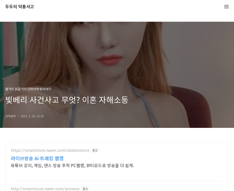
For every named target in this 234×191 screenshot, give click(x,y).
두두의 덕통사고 (19, 7)
